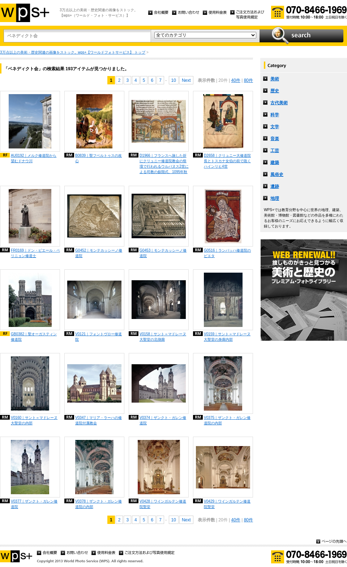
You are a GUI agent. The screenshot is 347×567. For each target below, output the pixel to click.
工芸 (274, 150)
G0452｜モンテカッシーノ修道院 (98, 253)
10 (173, 80)
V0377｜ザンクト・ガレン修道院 (34, 504)
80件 (248, 80)
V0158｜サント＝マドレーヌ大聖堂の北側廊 (163, 336)
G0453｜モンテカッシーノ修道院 (163, 253)
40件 (235, 80)
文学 (274, 126)
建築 (274, 162)
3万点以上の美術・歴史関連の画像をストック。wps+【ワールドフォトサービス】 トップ (72, 52)
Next (186, 80)
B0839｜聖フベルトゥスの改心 (98, 158)
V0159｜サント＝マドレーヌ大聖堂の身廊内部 (227, 336)
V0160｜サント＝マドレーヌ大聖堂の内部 (34, 420)
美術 (274, 78)
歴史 (274, 90)
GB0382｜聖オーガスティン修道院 (34, 336)
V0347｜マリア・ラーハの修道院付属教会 (98, 420)
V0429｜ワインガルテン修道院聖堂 (227, 504)
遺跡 (274, 186)
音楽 (274, 138)
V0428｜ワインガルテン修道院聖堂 (163, 504)
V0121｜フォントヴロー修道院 (98, 336)
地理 (274, 198)
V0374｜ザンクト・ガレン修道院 (163, 420)
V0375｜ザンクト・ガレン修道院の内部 (227, 420)
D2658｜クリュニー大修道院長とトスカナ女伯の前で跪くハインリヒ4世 (227, 161)
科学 (274, 114)
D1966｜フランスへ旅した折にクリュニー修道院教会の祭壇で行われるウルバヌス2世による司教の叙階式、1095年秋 (164, 164)
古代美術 (279, 102)
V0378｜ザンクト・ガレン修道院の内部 (98, 504)
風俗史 (276, 174)
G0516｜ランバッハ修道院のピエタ (227, 253)
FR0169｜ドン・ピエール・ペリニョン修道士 (35, 253)
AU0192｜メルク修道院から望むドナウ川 (33, 158)
